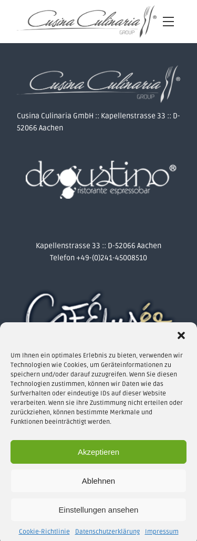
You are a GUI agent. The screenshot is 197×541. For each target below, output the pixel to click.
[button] (181, 338)
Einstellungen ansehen (99, 512)
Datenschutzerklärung (107, 534)
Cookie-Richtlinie (44, 534)
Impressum (162, 534)
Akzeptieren (98, 454)
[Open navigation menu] (168, 22)
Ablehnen (98, 483)
